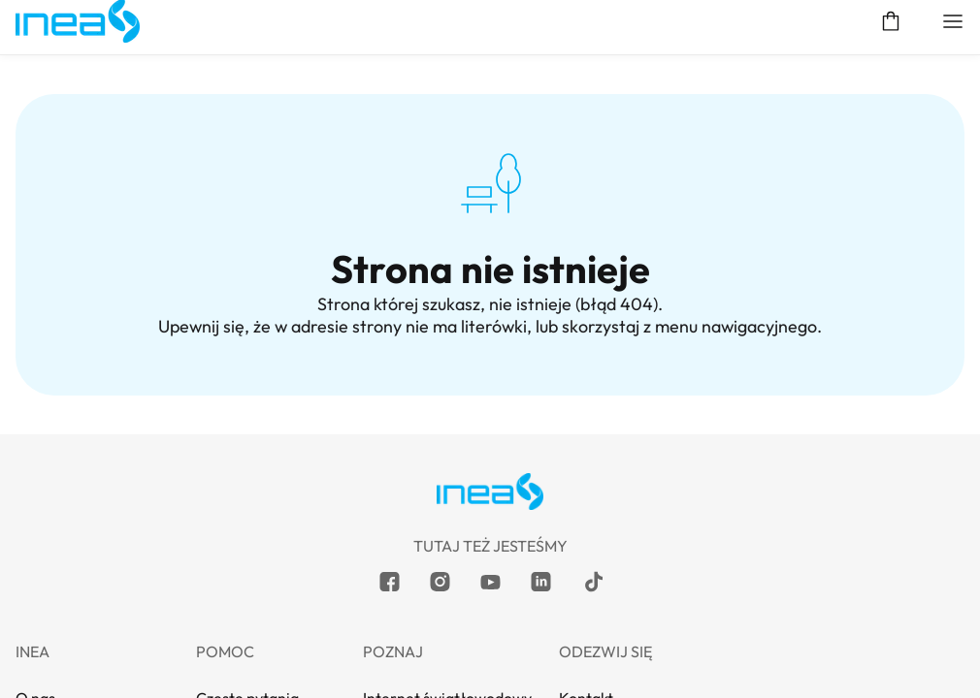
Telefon (490, 258)
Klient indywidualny (74, 93)
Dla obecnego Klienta (490, 313)
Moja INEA (936, 93)
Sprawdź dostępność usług (761, 93)
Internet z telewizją (490, 203)
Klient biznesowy (248, 93)
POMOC (490, 369)
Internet (490, 148)
